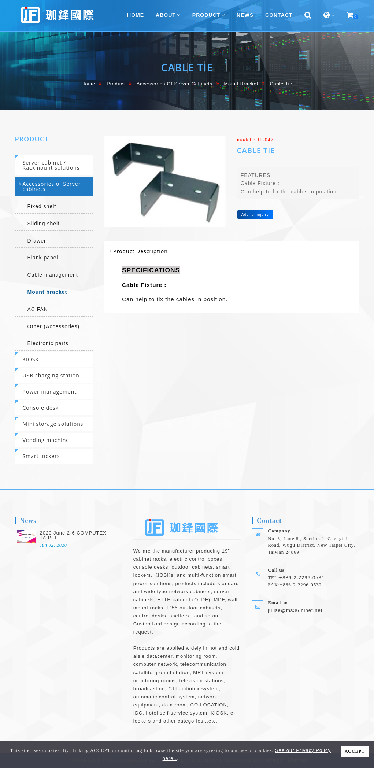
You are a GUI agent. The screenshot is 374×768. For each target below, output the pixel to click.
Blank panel (42, 258)
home (88, 83)
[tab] (54, 165)
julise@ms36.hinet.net (295, 610)
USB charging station (51, 375)
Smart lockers (41, 456)
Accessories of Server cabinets (174, 83)
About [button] (168, 15)
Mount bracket (241, 83)
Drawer (36, 241)
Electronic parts (47, 343)
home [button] (135, 15)
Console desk (41, 407)
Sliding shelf (43, 223)
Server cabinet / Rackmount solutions (51, 165)
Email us (278, 602)
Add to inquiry (255, 215)
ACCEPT (355, 751)
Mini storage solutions (53, 423)
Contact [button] (278, 15)
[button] (308, 15)
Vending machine (46, 439)
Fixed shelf (41, 206)
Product (116, 83)
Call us (276, 570)
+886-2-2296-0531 (302, 577)
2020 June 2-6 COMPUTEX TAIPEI (73, 535)
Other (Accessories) (53, 326)
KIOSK (31, 359)
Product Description (140, 251)
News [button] (245, 15)
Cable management (52, 275)
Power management (50, 391)
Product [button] (208, 15)
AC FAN (37, 309)
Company (279, 530)
